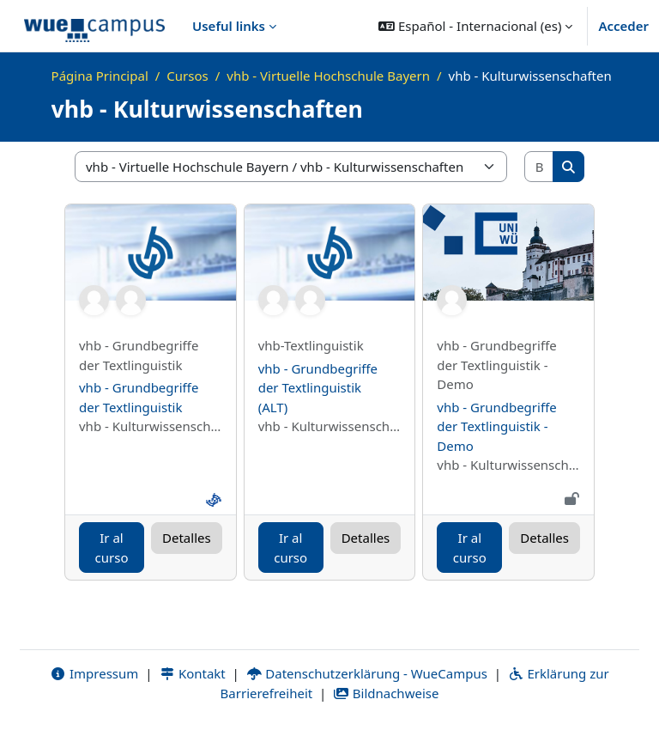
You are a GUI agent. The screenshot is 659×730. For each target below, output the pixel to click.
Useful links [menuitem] (228, 25)
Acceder (623, 25)
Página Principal (99, 75)
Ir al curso (112, 547)
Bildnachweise (385, 693)
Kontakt (192, 673)
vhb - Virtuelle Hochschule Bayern (328, 75)
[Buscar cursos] (539, 167)
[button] (475, 26)
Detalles (186, 537)
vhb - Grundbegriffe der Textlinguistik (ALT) (318, 388)
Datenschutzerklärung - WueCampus (366, 673)
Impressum (94, 673)
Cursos (187, 75)
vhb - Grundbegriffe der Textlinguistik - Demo (496, 426)
